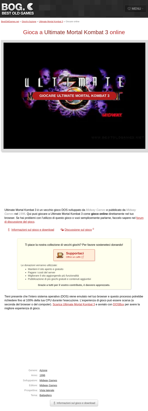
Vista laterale (47, 390)
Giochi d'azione (29, 21)
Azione (43, 370)
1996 (42, 375)
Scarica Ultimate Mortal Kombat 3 (74, 304)
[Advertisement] (62, 181)
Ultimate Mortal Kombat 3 (51, 21)
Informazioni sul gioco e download (74, 403)
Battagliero (46, 395)
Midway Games (48, 380)
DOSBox (118, 304)
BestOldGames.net (10, 21)
